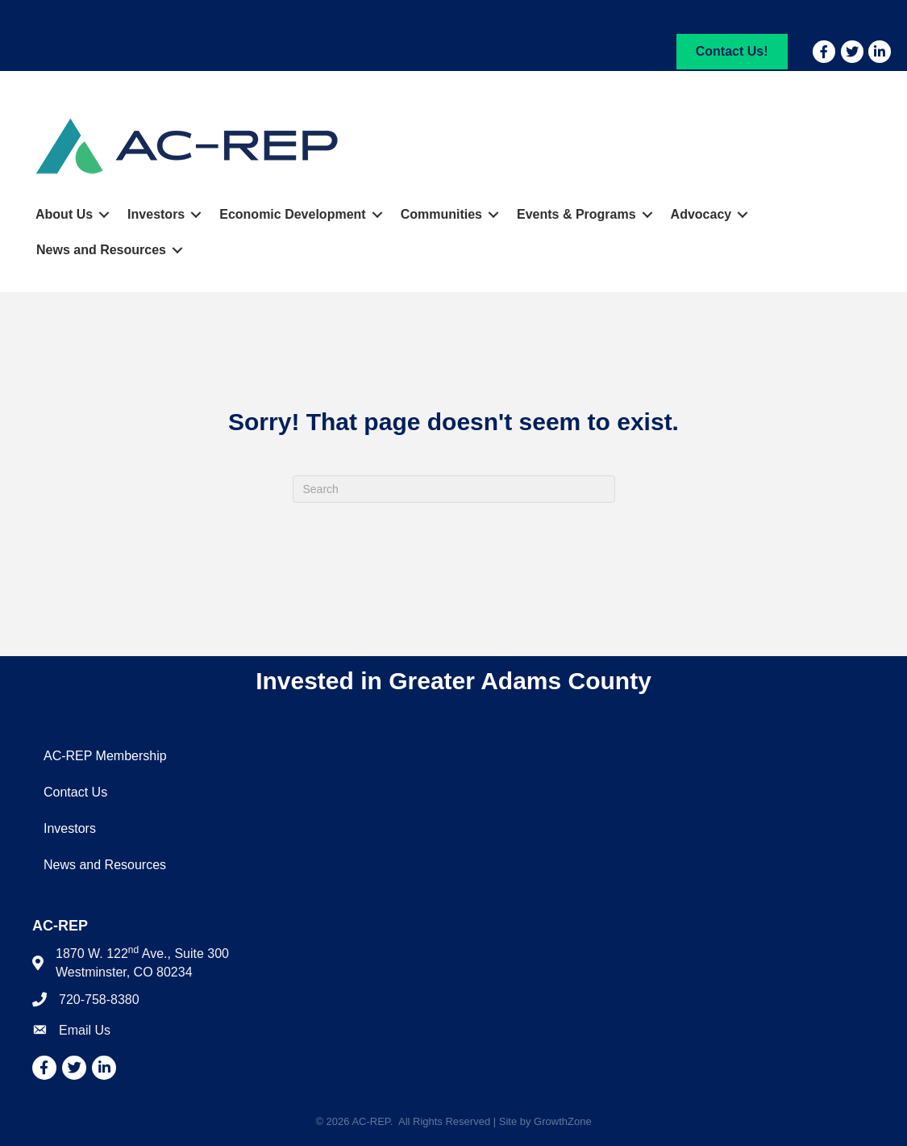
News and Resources (101, 250)
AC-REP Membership (105, 756)
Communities (441, 214)
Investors (156, 214)
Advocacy (701, 214)
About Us (64, 214)
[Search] (454, 489)
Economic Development (292, 214)
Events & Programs (576, 214)
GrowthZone (563, 1121)
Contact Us (75, 792)
